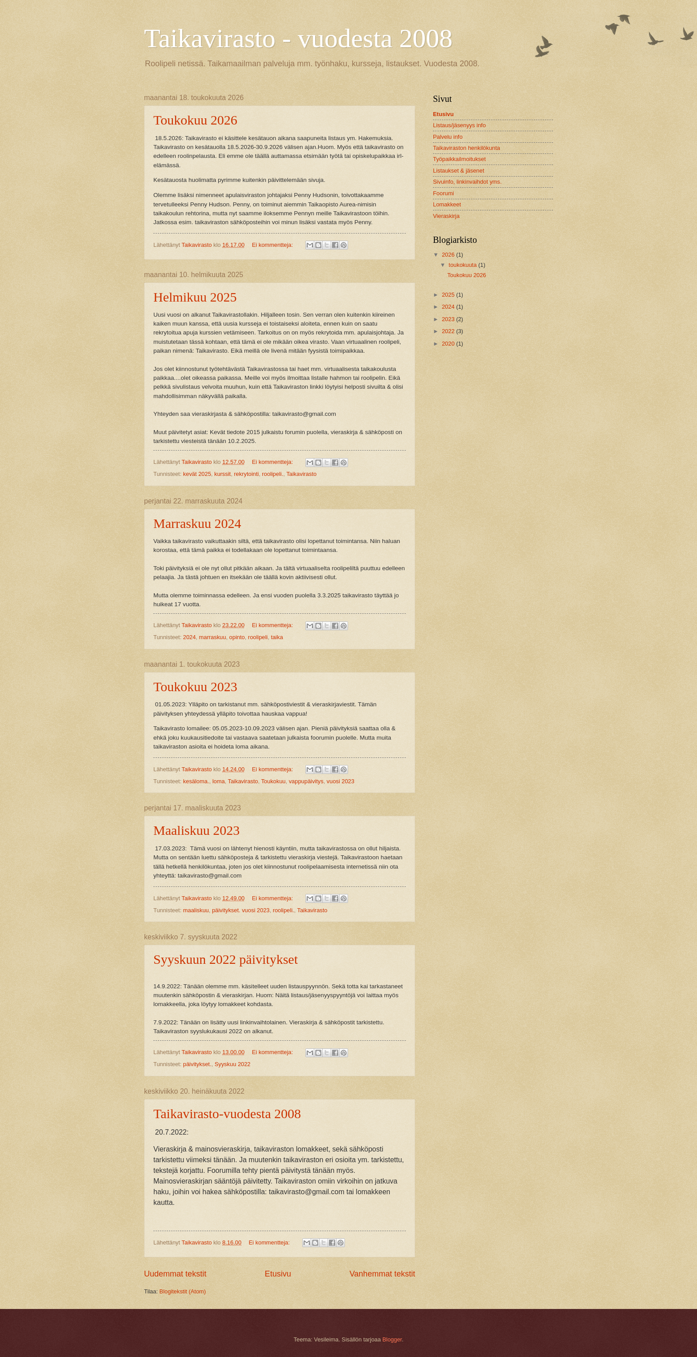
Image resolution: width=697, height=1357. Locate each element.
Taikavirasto (301, 474)
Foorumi (443, 193)
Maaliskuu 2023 (196, 830)
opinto (237, 637)
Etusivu (278, 1273)
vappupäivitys (306, 781)
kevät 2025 (197, 474)
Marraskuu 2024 (197, 523)
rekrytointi (246, 474)
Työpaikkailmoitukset (459, 159)
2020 (449, 343)
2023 (449, 319)
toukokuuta (463, 265)
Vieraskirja (446, 216)
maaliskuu (196, 910)
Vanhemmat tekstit (382, 1273)
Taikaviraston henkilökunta (466, 148)
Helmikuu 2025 (195, 297)
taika (277, 637)
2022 (449, 331)
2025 (449, 294)
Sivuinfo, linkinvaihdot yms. (467, 181)
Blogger (392, 1339)
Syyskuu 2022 (233, 1064)
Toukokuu (273, 781)
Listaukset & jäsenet (458, 170)
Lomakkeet (447, 204)
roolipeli (258, 637)
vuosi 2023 (340, 781)
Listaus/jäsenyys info (459, 125)
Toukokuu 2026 (195, 120)
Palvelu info (448, 136)
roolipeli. (272, 474)
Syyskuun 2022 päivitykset (225, 959)
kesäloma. (196, 781)
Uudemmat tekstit (175, 1273)
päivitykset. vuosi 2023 (241, 910)
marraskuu (212, 637)
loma (218, 781)
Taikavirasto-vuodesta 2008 (227, 1113)
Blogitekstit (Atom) (183, 1291)
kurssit (222, 474)
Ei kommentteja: (273, 245)
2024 (189, 637)
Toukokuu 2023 (195, 686)
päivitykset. (197, 1064)
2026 (449, 254)
